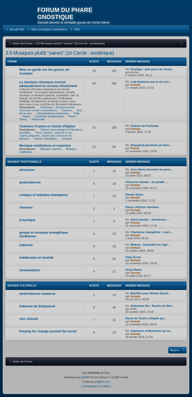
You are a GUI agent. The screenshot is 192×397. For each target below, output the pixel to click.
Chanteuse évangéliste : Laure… (151, 232)
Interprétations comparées (51, 113)
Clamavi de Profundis (144, 126)
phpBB (84, 377)
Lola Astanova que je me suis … (151, 81)
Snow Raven (134, 269)
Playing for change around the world (47, 331)
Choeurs (65, 138)
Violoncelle (36, 119)
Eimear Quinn (135, 194)
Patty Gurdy (133, 257)
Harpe (24, 116)
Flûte (75, 113)
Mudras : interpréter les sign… (150, 244)
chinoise (26, 208)
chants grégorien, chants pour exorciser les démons (47, 136)
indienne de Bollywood (37, 306)
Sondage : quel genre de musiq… (152, 69)
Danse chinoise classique (142, 207)
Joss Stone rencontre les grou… (151, 169)
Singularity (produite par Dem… (151, 145)
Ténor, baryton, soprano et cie (52, 132)
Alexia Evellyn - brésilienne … (150, 219)
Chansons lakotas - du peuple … (147, 182)
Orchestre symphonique (48, 116)
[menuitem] (14, 30)
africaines (27, 170)
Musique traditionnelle (25, 162)
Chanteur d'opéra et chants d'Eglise (47, 126)
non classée (28, 319)
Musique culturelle (22, 285)
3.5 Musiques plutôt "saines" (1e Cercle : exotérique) (60, 53)
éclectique (27, 220)
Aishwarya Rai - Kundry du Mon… (152, 306)
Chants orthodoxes (43, 138)
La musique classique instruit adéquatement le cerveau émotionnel (48, 84)
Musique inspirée (49, 149)
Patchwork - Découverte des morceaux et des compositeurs (47, 109)
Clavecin (65, 110)
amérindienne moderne (37, 294)
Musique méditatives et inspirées (45, 146)
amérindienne (30, 182)
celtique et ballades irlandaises (43, 195)
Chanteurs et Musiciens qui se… (151, 331)
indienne (26, 245)
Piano (71, 116)
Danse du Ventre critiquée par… (146, 318)
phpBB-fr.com (102, 382)
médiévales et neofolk (36, 258)
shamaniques (29, 270)
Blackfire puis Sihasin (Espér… (150, 293)
